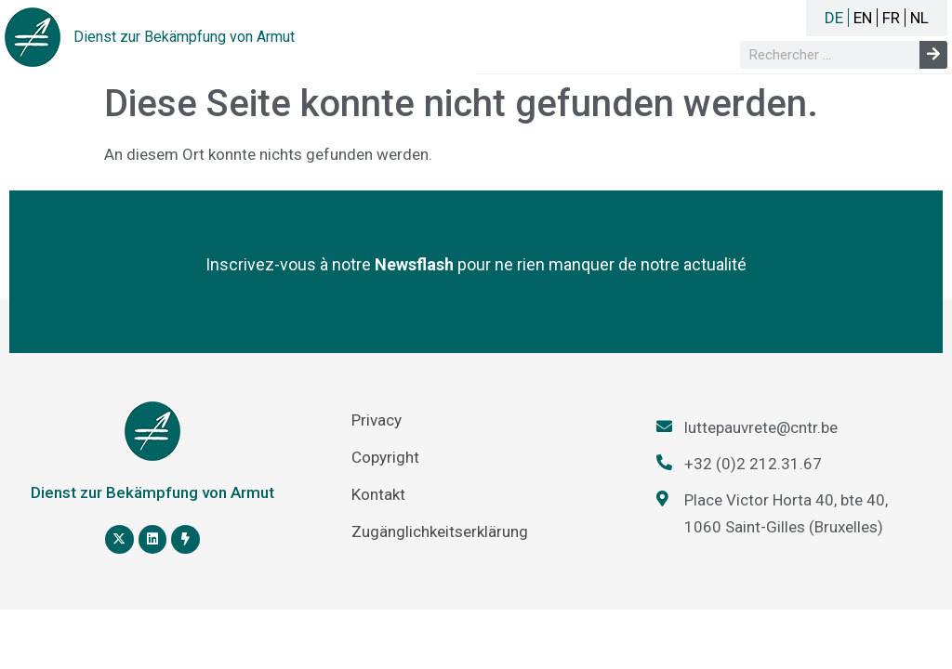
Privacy (376, 420)
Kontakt (378, 494)
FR (891, 17)
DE (834, 17)
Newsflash (414, 264)
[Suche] (933, 55)
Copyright (385, 457)
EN (862, 17)
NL (919, 17)
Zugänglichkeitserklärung (439, 531)
